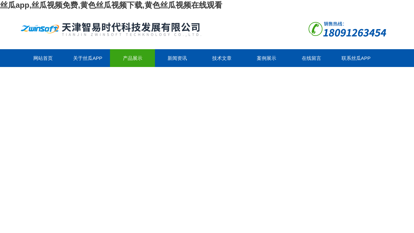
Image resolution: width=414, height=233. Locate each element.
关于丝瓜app (87, 58)
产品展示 (132, 58)
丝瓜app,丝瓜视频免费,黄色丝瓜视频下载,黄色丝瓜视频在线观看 (111, 5)
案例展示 (266, 58)
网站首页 (43, 58)
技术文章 (222, 58)
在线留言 (311, 58)
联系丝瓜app (356, 58)
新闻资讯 (177, 58)
